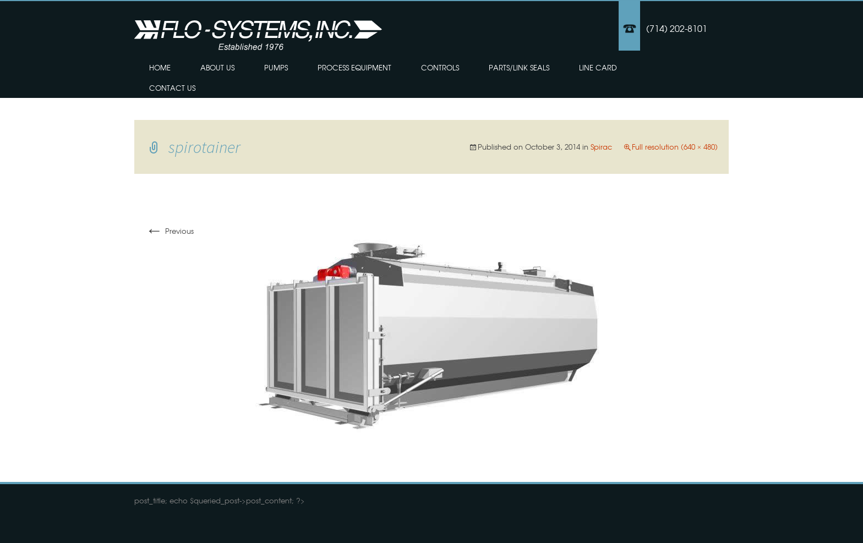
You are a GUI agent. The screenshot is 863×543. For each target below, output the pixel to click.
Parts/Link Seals (519, 67)
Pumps (276, 67)
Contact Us (172, 88)
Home (160, 67)
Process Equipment (354, 67)
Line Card (598, 67)
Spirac (601, 146)
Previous (169, 231)
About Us (217, 67)
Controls (440, 67)
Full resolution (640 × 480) (675, 146)
